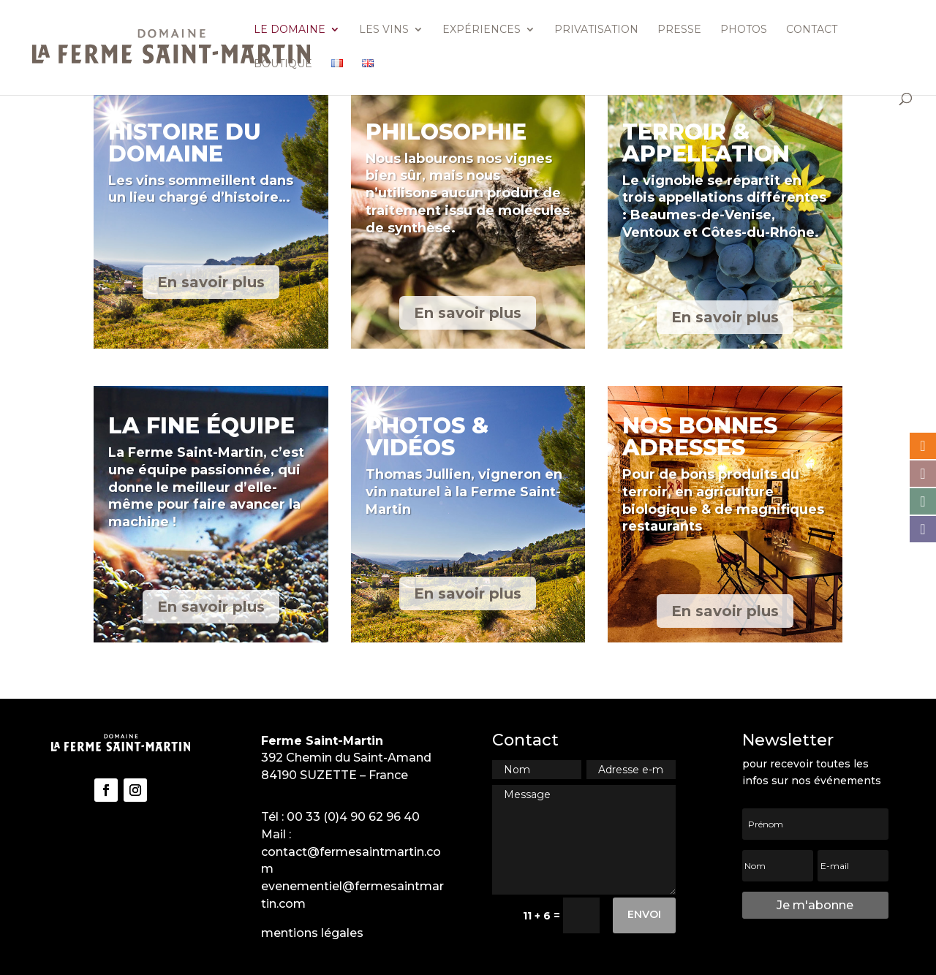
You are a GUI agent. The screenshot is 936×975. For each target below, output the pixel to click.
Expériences (481, 30)
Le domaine (289, 30)
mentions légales (312, 933)
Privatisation (596, 30)
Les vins (384, 30)
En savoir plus (211, 282)
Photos (743, 30)
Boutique (283, 64)
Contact (811, 30)
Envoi (644, 914)
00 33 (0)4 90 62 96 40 (353, 817)
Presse (679, 30)
